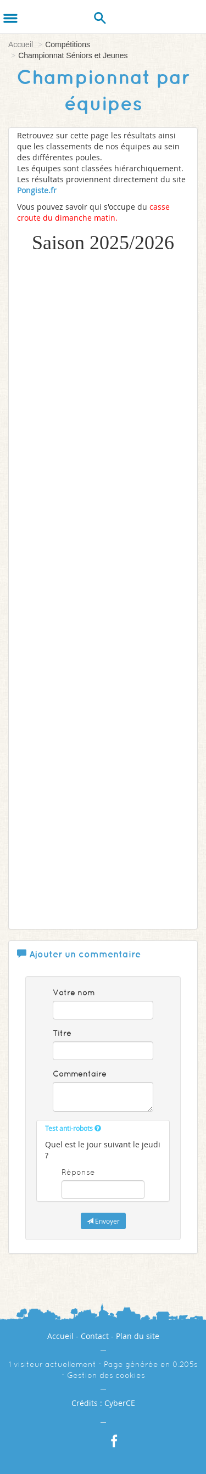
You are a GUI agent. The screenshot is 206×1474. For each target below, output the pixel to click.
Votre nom (73, 992)
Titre (62, 1033)
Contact (95, 1336)
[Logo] (37, 16)
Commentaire (80, 1073)
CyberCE (119, 1403)
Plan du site (137, 1336)
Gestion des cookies (106, 1375)
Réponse (78, 1172)
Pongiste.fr (37, 190)
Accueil (20, 44)
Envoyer (103, 1221)
